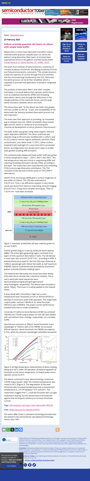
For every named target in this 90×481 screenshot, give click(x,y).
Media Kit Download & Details (66, 59)
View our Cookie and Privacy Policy (11, 461)
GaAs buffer (40, 405)
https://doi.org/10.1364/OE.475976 (24, 409)
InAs (33, 405)
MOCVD (49, 405)
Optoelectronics (17, 35)
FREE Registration (77, 21)
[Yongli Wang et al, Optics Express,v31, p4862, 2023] (26, 62)
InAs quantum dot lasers (20, 405)
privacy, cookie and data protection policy (40, 460)
